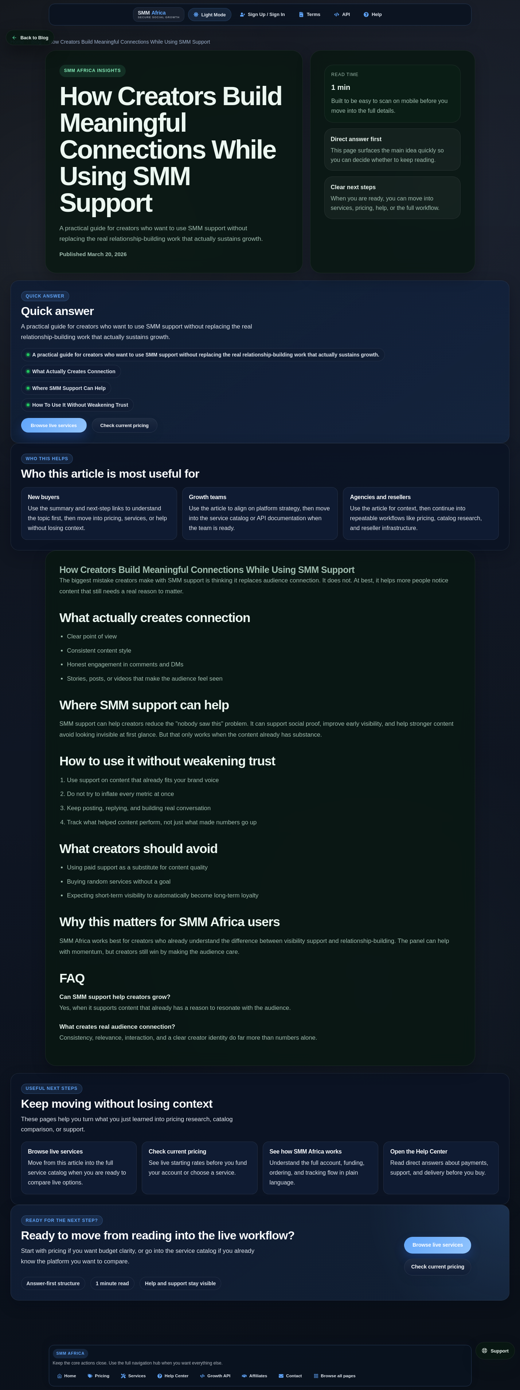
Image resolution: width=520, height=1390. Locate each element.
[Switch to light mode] (209, 14)
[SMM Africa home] (158, 14)
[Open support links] (495, 1350)
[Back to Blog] (30, 37)
